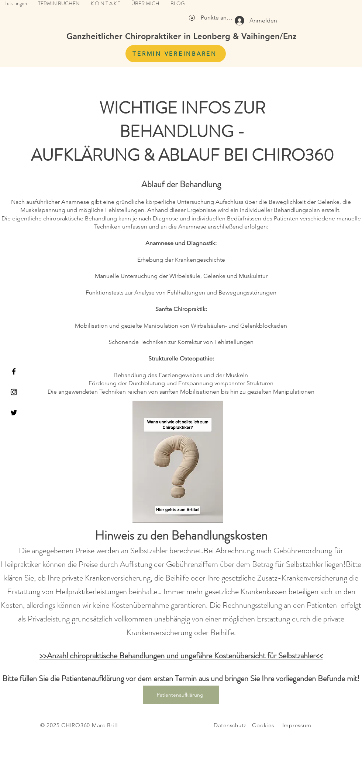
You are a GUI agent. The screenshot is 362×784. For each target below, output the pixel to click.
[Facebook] (14, 371)
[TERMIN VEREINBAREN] (175, 53)
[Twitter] (14, 412)
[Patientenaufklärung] (181, 695)
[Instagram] (14, 392)
